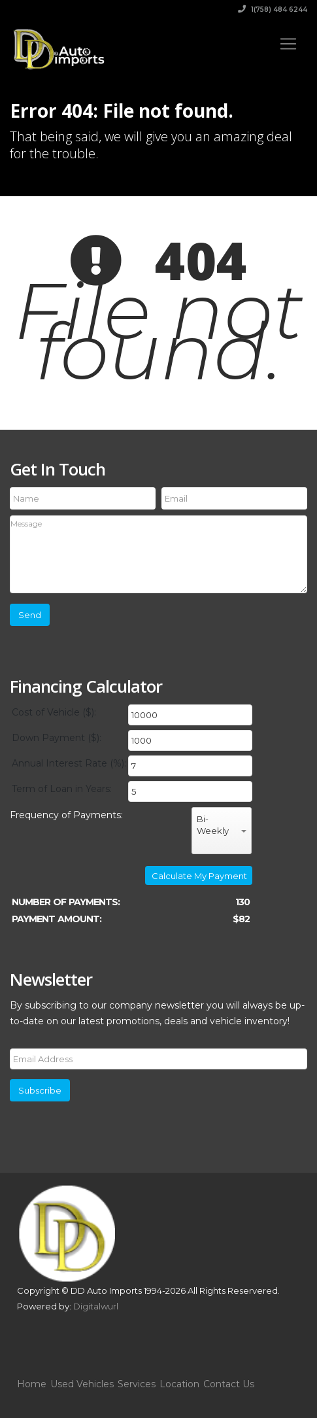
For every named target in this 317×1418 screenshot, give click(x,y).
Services (137, 1384)
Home (31, 1384)
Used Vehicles (82, 1384)
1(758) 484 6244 (272, 9)
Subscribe (39, 1090)
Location (179, 1384)
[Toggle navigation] (288, 44)
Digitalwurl (95, 1306)
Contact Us (228, 1384)
